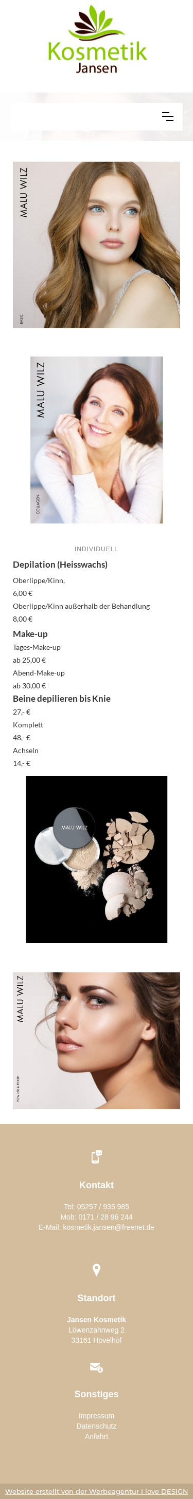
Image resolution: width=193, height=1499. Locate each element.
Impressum (96, 1416)
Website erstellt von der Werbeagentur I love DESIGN (96, 1491)
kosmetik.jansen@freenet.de (108, 1227)
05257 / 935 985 (103, 1207)
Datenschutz (97, 1426)
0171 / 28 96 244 (105, 1217)
